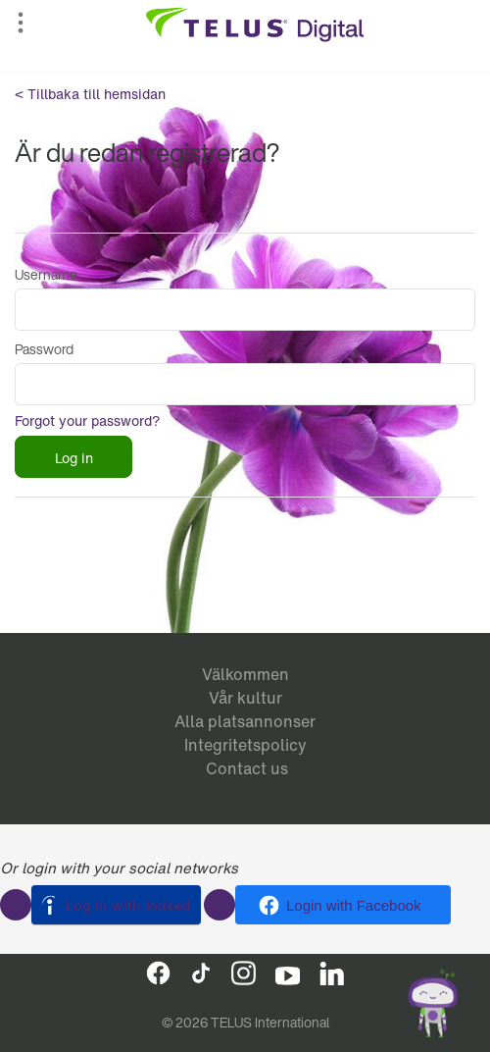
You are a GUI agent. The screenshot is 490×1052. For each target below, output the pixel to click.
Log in (74, 457)
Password (44, 349)
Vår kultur (245, 698)
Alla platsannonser (245, 721)
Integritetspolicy (245, 745)
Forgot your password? (88, 420)
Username (46, 274)
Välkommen (245, 674)
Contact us (247, 768)
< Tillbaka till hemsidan (90, 93)
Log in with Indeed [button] (128, 905)
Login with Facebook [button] (353, 905)
